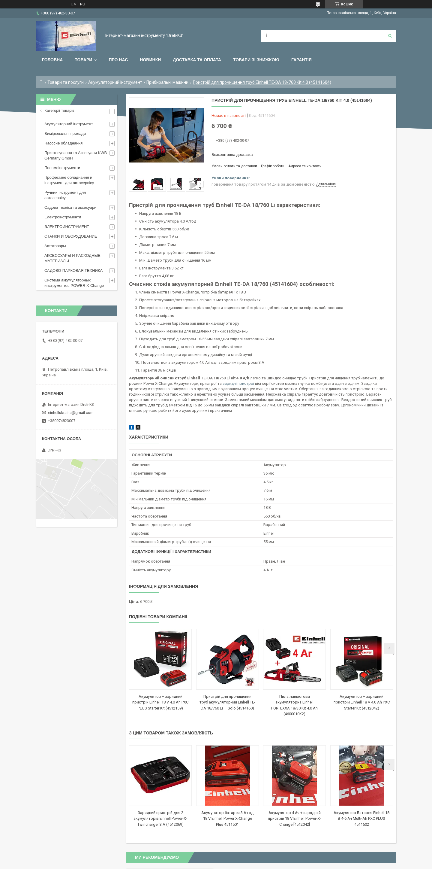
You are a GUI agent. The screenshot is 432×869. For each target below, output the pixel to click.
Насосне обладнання (63, 143)
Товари (83, 59)
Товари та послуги (65, 82)
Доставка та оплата (197, 59)
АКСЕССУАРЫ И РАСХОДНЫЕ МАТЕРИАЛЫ (72, 258)
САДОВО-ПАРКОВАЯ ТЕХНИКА (73, 270)
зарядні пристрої (238, 383)
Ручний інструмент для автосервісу (65, 195)
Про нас (118, 59)
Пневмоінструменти (62, 168)
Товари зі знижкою (256, 59)
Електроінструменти (62, 217)
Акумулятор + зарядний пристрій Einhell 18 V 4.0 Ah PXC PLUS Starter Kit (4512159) (160, 702)
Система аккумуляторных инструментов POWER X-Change (74, 283)
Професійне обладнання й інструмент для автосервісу (69, 180)
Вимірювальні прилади (65, 133)
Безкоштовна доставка (232, 154)
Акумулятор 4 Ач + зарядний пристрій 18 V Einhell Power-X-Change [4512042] (294, 818)
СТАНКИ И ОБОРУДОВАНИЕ (70, 236)
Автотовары (55, 246)
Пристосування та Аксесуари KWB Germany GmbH (75, 155)
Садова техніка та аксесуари (70, 207)
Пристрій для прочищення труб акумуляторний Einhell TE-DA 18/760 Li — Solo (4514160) (227, 702)
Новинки (150, 59)
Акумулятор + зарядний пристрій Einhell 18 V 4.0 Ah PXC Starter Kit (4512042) (362, 702)
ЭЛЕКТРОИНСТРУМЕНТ (66, 226)
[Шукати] (390, 36)
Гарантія (301, 59)
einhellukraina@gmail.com (71, 412)
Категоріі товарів (59, 110)
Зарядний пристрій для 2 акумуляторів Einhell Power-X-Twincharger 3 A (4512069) (160, 818)
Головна (52, 59)
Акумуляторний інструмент (115, 82)
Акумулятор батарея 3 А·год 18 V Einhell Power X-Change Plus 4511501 (227, 818)
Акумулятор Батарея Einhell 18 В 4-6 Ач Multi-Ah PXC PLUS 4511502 (361, 818)
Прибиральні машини (167, 82)
